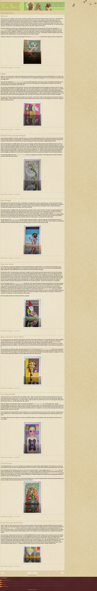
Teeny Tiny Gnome (7, 264)
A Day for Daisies (15, 219)
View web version (32, 575)
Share (2, 69)
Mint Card (4, 16)
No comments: (17, 67)
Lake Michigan (6, 200)
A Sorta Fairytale (6, 463)
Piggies (3, 74)
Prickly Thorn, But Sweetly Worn (12, 523)
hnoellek (3, 584)
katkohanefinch (5, 586)
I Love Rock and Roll (8, 394)
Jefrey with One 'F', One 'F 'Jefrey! (12, 337)
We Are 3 (4, 582)
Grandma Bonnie (5, 580)
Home (32, 572)
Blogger (35, 589)
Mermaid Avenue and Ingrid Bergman (13, 135)
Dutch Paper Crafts (35, 36)
